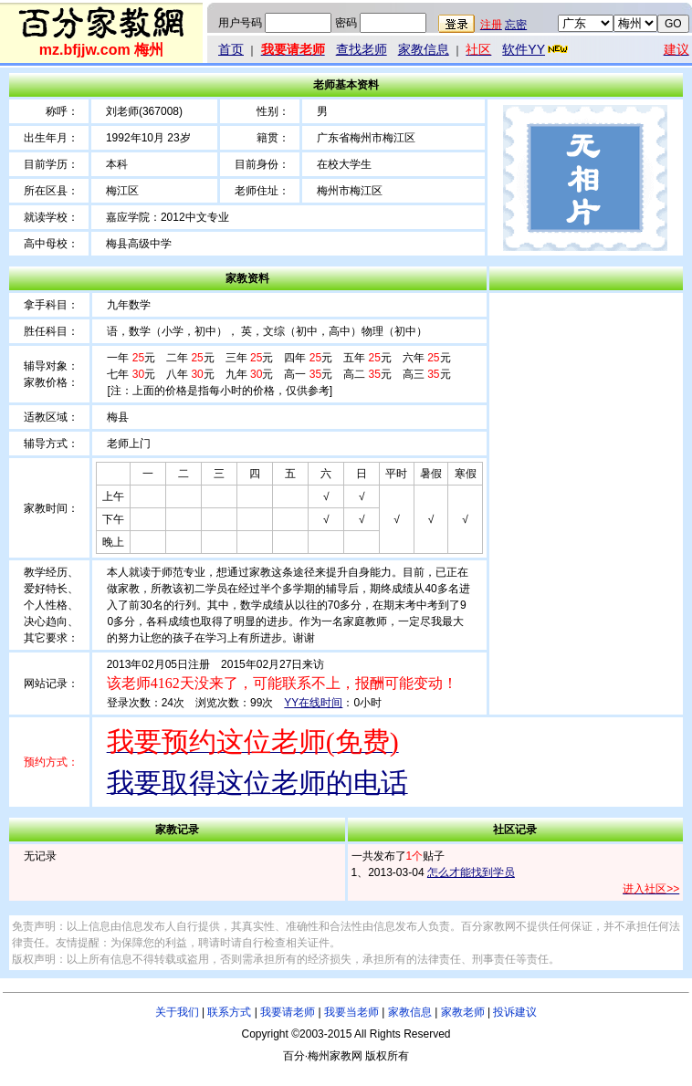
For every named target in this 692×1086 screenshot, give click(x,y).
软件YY (536, 49)
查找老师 (361, 49)
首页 (231, 49)
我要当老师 (351, 1012)
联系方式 (229, 1012)
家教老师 (463, 1012)
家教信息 (423, 49)
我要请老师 (287, 1012)
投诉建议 (515, 1012)
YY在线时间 (313, 702)
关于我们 (177, 1012)
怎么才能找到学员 (471, 872)
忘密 (516, 24)
